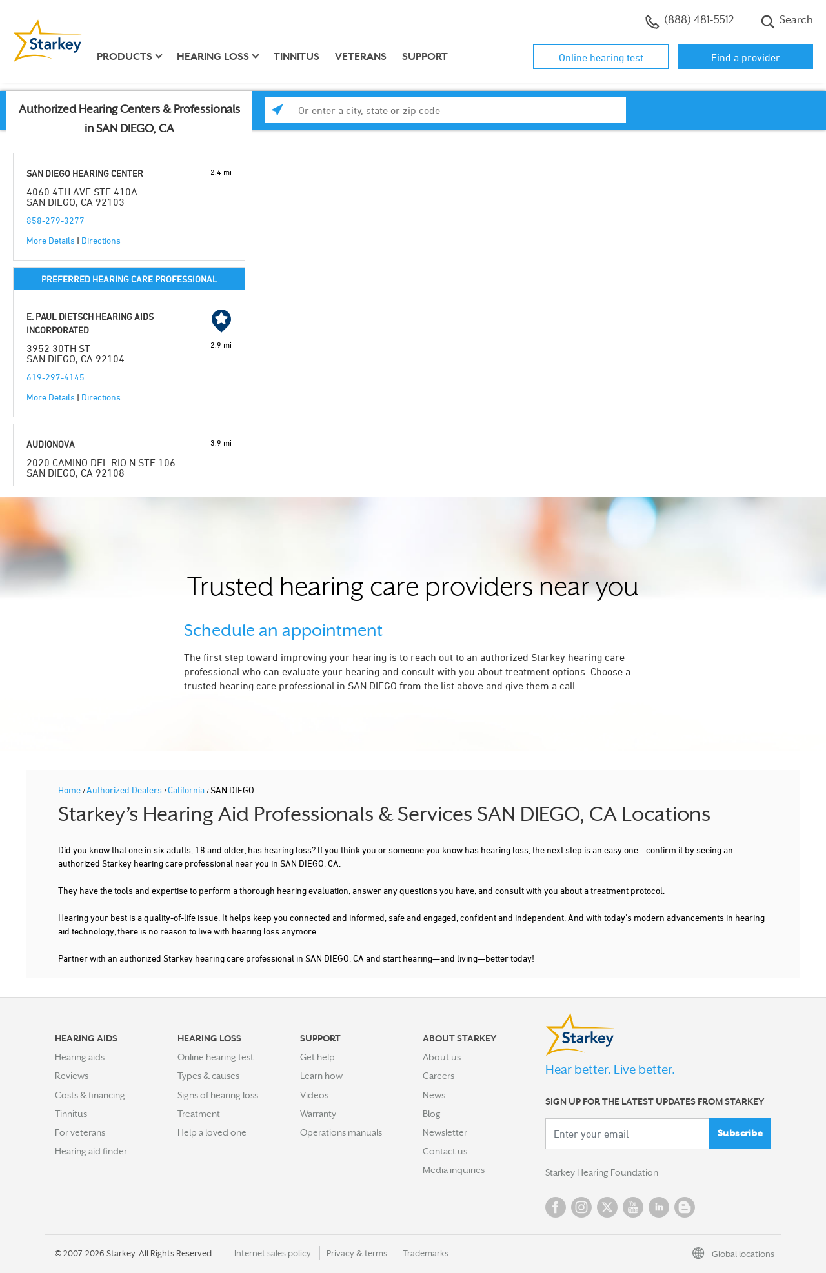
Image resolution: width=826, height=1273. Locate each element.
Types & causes (208, 1076)
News (434, 1095)
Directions (101, 240)
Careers (438, 1076)
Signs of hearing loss (217, 1095)
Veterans (361, 57)
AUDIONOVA (50, 444)
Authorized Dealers (125, 789)
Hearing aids (80, 1057)
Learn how (321, 1076)
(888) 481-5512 (689, 21)
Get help (317, 1057)
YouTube (633, 1207)
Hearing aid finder (91, 1151)
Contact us (445, 1151)
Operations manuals (341, 1132)
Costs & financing (90, 1095)
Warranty (318, 1114)
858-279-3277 (55, 220)
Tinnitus (296, 57)
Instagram (581, 1207)
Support (425, 57)
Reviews (71, 1076)
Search (787, 21)
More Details (50, 240)
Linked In (659, 1207)
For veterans (80, 1132)
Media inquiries (454, 1170)
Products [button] (124, 57)
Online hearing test (601, 57)
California (187, 789)
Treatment (198, 1114)
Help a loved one (212, 1132)
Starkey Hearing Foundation (601, 1172)
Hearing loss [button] (213, 57)
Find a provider (745, 57)
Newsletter (445, 1132)
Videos (314, 1095)
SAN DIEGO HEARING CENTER (84, 173)
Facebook (555, 1207)
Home (70, 789)
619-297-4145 (55, 376)
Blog (432, 1114)
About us (442, 1057)
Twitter (607, 1207)
